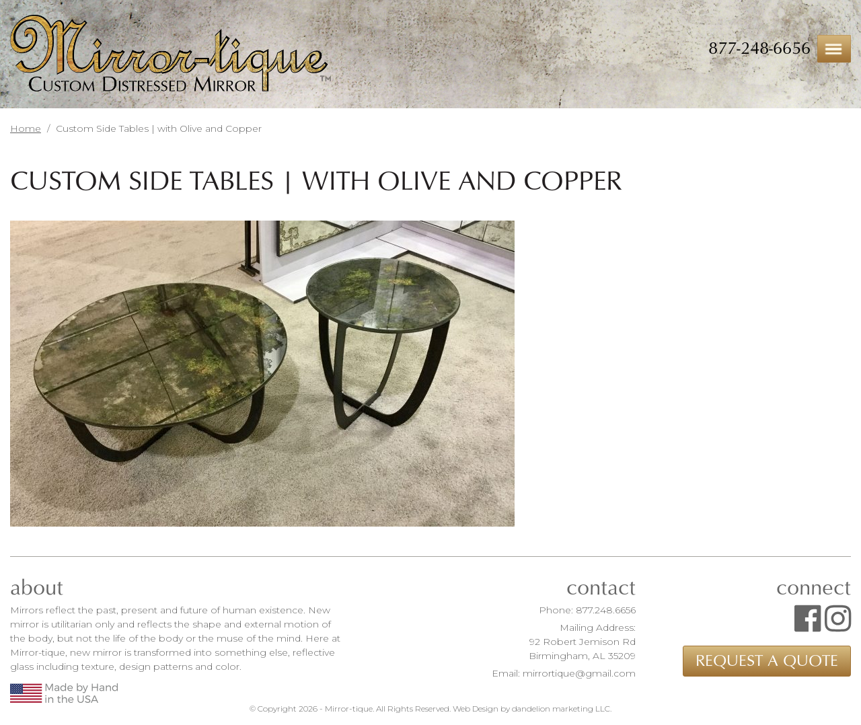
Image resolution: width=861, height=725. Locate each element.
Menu (834, 49)
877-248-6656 (759, 48)
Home (25, 128)
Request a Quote (767, 661)
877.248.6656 (606, 610)
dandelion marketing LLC (561, 708)
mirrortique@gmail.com (579, 673)
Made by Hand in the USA (64, 693)
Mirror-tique (170, 55)
